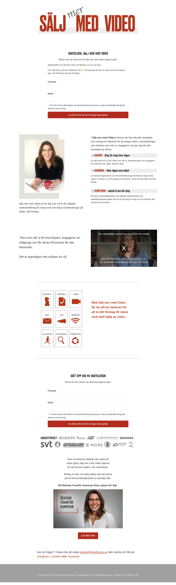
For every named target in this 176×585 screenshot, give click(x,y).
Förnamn (52, 82)
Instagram (43, 556)
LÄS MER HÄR (88, 536)
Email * (51, 93)
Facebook (74, 556)
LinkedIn (56, 556)
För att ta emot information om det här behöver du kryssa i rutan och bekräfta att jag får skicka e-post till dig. (86, 107)
